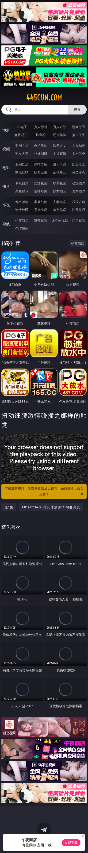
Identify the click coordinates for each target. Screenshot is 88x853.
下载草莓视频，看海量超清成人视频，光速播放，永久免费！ (44, 491)
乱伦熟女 (59, 172)
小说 (6, 205)
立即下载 (71, 842)
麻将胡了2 (21, 135)
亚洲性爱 (21, 164)
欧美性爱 (78, 164)
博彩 (6, 130)
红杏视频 (78, 220)
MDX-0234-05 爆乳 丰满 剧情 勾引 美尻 (51, 507)
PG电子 (21, 127)
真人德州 (40, 127)
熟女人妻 (21, 153)
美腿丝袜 (21, 191)
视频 (6, 148)
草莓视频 (40, 220)
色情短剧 (21, 228)
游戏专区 (78, 127)
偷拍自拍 (40, 164)
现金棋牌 (59, 135)
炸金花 (41, 135)
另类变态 (78, 172)
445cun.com (44, 97)
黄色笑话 (59, 209)
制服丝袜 (21, 172)
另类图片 (78, 191)
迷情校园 (21, 209)
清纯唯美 (40, 191)
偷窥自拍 (21, 183)
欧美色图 (59, 183)
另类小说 (40, 209)
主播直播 (59, 153)
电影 (6, 167)
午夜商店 (21, 220)
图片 (6, 186)
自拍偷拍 (40, 145)
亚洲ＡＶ (21, 145)
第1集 (9, 507)
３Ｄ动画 (78, 145)
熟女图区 (59, 191)
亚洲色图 (40, 183)
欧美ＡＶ (59, 145)
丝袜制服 (40, 153)
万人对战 (59, 127)
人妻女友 (59, 201)
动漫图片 (78, 183)
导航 (6, 223)
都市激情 (21, 201)
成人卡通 (59, 164)
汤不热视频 (59, 220)
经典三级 (40, 172)
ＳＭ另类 (78, 153)
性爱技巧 (78, 209)
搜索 (77, 109)
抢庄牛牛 (78, 135)
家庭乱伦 (40, 201)
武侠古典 (78, 201)
